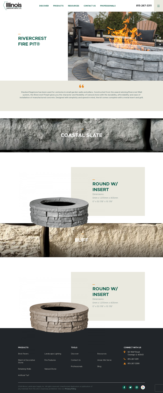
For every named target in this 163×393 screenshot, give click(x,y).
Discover (44, 6)
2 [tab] (160, 41)
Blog (99, 366)
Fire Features (50, 360)
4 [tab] (160, 48)
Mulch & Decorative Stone (26, 361)
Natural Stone (50, 369)
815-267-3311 (144, 6)
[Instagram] (137, 387)
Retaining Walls (24, 369)
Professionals (108, 6)
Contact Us (90, 6)
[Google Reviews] (142, 387)
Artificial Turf (23, 375)
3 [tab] (160, 44)
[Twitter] (130, 387)
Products (58, 6)
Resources (73, 6)
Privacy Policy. (70, 389)
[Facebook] (124, 387)
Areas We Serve (104, 360)
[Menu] (158, 6)
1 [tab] (160, 38)
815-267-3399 (133, 363)
